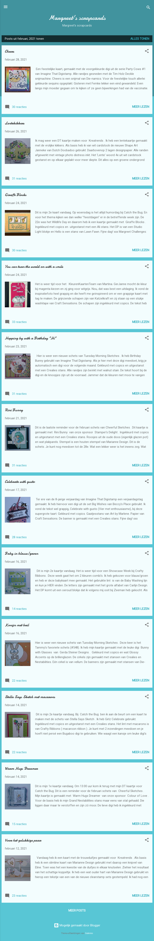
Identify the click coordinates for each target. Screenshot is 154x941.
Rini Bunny (14, 410)
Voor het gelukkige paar (23, 840)
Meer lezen (140, 107)
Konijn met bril (17, 625)
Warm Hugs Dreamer (21, 768)
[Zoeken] (148, 8)
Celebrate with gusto (20, 481)
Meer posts (77, 910)
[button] (146, 52)
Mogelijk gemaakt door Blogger (77, 925)
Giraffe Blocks (15, 194)
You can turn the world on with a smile (34, 266)
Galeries (89, 933)
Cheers (9, 51)
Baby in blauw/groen (21, 553)
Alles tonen (139, 39)
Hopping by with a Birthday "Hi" (30, 338)
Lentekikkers (14, 123)
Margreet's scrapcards (77, 17)
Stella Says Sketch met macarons (30, 696)
